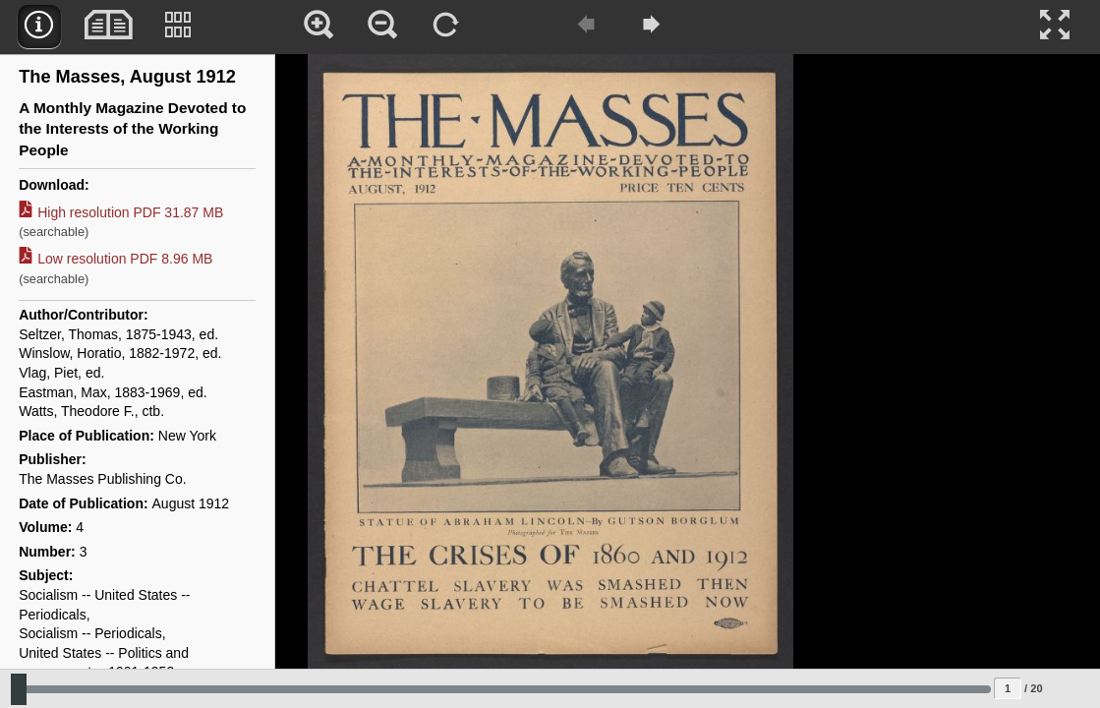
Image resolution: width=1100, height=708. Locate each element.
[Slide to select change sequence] (501, 689)
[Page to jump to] (1007, 688)
